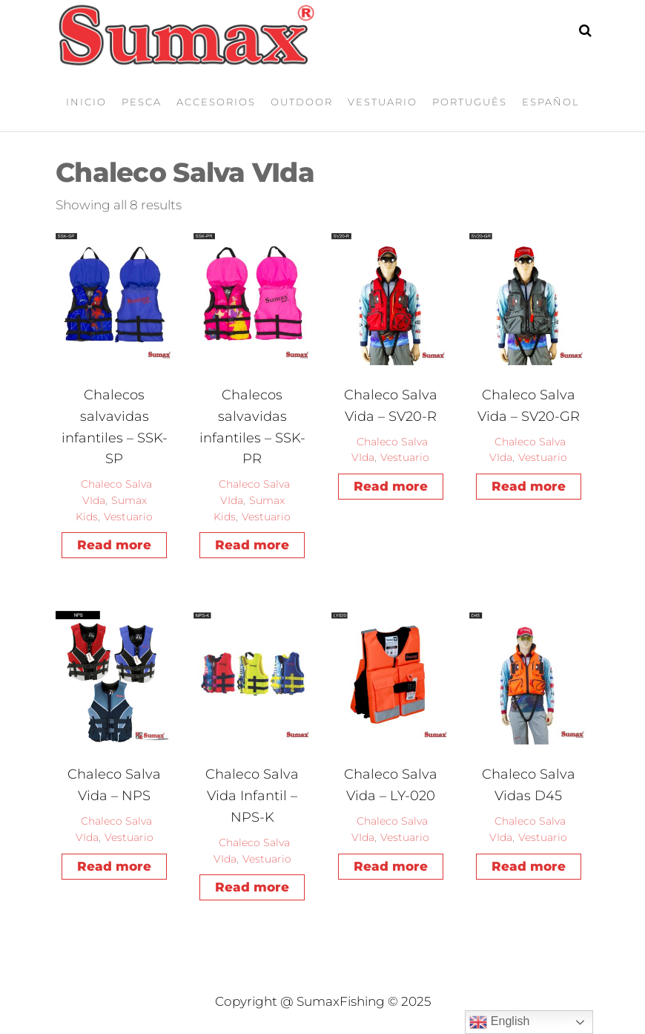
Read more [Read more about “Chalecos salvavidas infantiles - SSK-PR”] (252, 544)
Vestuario (382, 102)
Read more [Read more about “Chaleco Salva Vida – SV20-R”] (391, 486)
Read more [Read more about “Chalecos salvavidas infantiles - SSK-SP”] (114, 544)
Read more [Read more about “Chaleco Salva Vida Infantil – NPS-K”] (252, 887)
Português (469, 102)
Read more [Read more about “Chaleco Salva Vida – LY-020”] (391, 866)
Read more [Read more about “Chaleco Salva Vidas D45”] (529, 866)
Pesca (142, 102)
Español (551, 102)
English (499, 1022)
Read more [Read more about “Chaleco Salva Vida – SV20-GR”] (529, 486)
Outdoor (302, 102)
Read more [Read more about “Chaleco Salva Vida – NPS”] (114, 866)
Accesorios (216, 102)
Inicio (86, 102)
